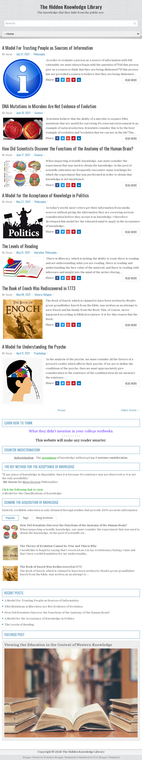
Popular (10, 517)
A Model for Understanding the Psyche (34, 346)
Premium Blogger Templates (59, 757)
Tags (25, 517)
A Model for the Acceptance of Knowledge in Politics (45, 195)
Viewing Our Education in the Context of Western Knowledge (58, 645)
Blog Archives (44, 517)
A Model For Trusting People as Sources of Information (47, 47)
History (38, 294)
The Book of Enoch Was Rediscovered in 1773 (38, 288)
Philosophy (39, 54)
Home (62, 410)
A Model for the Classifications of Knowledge (32, 493)
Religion (47, 294)
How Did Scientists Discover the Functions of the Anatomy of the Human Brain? (67, 148)
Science (38, 113)
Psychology (40, 353)
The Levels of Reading (20, 246)
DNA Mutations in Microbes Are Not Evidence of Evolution (49, 106)
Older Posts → (130, 410)
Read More (131, 80)
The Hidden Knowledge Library (71, 6)
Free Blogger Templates (106, 757)
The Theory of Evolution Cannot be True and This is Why (58, 546)
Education (39, 252)
